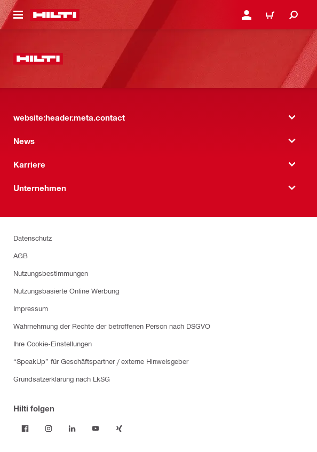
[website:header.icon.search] (293, 15)
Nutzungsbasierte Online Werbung (66, 291)
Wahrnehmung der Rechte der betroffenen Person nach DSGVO (111, 326)
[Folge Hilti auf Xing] (119, 428)
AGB (20, 255)
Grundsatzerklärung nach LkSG (61, 379)
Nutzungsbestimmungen (50, 273)
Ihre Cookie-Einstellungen (52, 343)
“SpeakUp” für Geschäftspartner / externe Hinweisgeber (100, 361)
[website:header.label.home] (55, 15)
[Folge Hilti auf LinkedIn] (72, 428)
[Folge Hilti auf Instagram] (48, 428)
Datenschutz (32, 238)
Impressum (30, 308)
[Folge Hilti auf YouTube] (95, 428)
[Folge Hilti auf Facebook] (25, 428)
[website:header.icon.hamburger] (18, 15)
